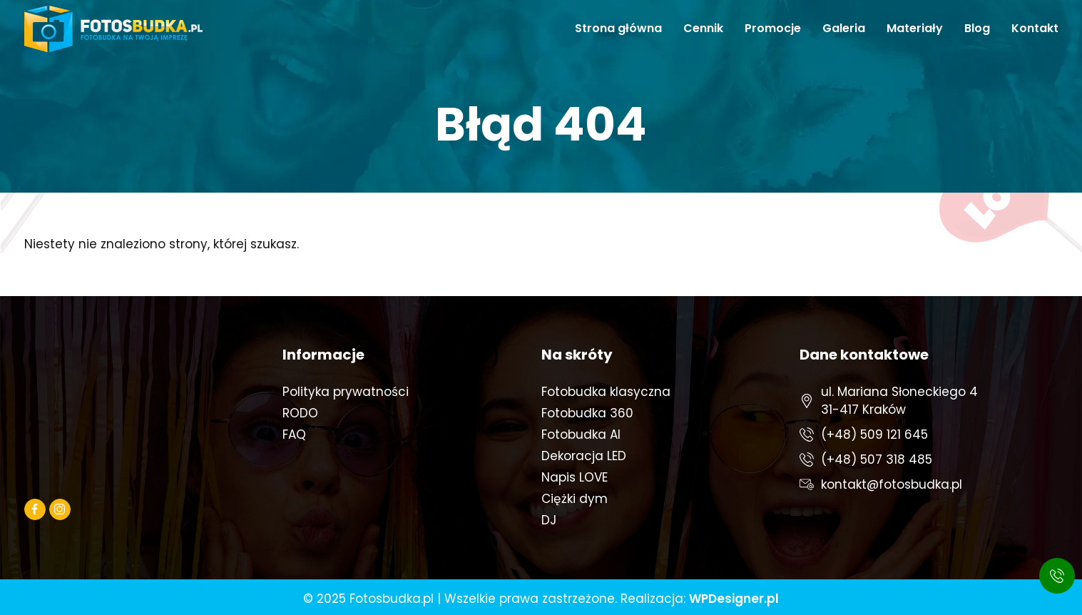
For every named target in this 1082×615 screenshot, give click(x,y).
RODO (300, 413)
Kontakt (1034, 28)
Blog (977, 28)
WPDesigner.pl (734, 598)
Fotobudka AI (581, 434)
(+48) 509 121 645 (874, 434)
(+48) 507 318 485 (876, 459)
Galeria (843, 28)
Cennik (703, 28)
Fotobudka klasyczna (605, 391)
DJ (548, 520)
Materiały (915, 28)
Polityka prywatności (345, 391)
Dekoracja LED (583, 455)
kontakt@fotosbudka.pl (891, 484)
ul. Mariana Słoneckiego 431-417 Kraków (899, 400)
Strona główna (618, 28)
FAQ (294, 434)
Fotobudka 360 (587, 413)
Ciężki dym (574, 498)
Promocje (773, 28)
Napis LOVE (574, 477)
